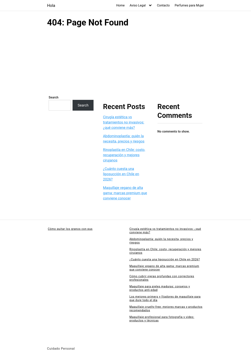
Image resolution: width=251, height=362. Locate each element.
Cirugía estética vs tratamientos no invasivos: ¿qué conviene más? (123, 122)
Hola (51, 5)
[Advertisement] (125, 57)
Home (120, 5)
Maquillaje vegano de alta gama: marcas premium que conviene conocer (125, 193)
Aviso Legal (138, 5)
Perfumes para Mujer (189, 5)
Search (53, 97)
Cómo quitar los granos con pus (70, 228)
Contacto (163, 5)
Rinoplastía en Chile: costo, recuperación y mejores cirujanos (124, 155)
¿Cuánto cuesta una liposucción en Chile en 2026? (121, 174)
